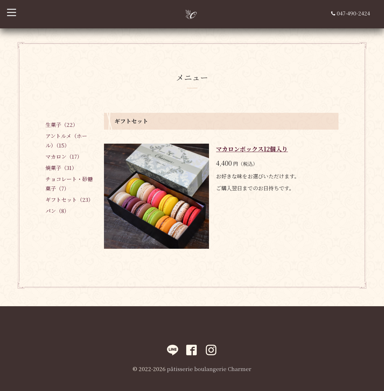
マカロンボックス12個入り (252, 148)
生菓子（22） (62, 124)
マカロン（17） (64, 156)
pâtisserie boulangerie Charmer (209, 368)
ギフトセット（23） (69, 199)
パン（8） (57, 210)
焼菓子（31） (61, 167)
